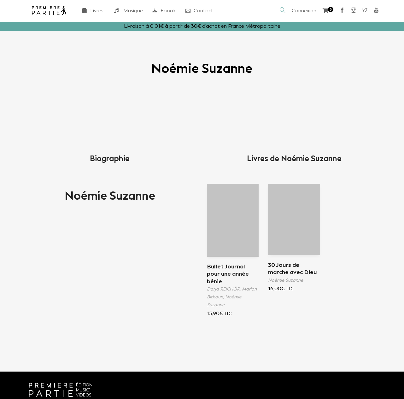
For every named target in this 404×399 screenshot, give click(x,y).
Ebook (164, 11)
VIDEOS (83, 395)
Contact (199, 11)
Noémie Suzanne (110, 196)
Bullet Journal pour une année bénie (228, 274)
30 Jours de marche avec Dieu (292, 268)
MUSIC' (83, 390)
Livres (92, 11)
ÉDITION (84, 385)
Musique (128, 10)
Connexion (304, 11)
